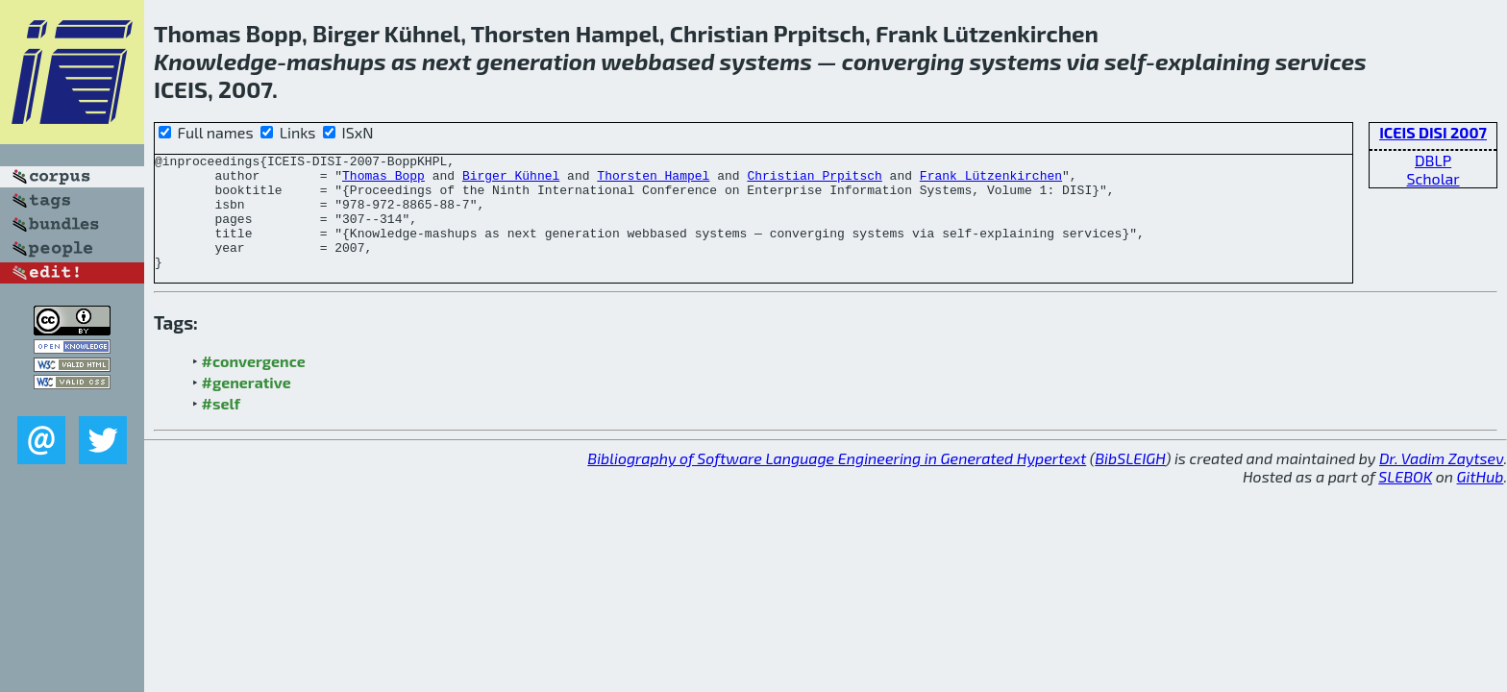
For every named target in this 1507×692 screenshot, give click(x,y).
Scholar (1432, 178)
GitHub (1480, 499)
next (446, 61)
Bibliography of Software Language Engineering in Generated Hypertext (836, 481)
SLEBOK (1405, 499)
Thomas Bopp (383, 180)
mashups (335, 61)
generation (536, 61)
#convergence (254, 384)
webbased (657, 61)
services (1321, 61)
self (1125, 61)
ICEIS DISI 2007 (1433, 132)
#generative (246, 405)
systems (766, 61)
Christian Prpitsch (814, 180)
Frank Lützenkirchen (991, 180)
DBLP (1433, 160)
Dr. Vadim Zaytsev (1441, 481)
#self (221, 426)
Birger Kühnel (510, 180)
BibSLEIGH (1130, 481)
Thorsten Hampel (653, 180)
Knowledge (215, 61)
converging (903, 61)
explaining (1213, 61)
